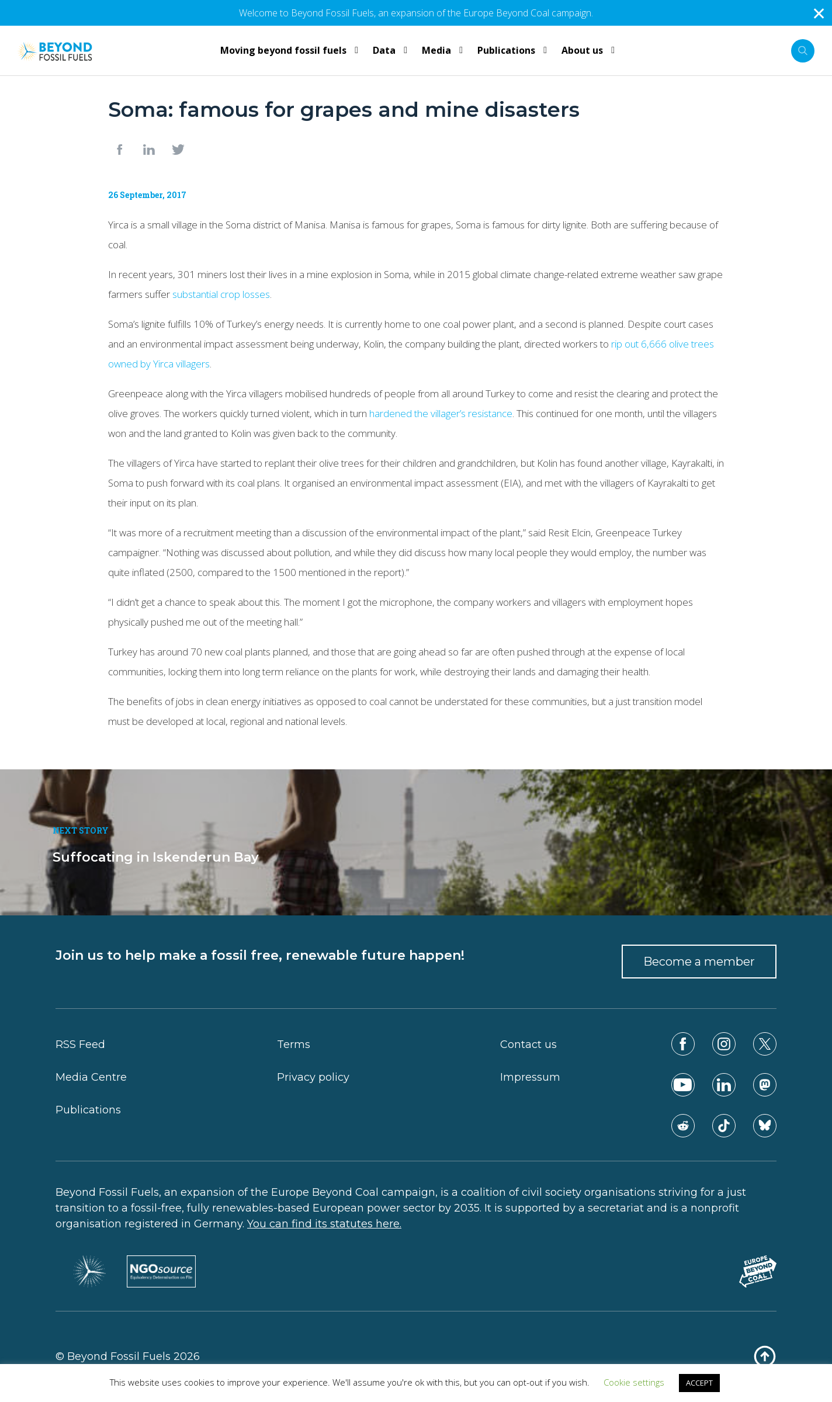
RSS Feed (80, 1044)
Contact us (528, 1044)
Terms (293, 1044)
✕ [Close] (819, 13)
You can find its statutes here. (324, 1223)
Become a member (699, 962)
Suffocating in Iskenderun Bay (156, 857)
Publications (88, 1109)
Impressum (530, 1077)
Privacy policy (313, 1077)
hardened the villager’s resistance (440, 413)
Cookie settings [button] (634, 1382)
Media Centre (91, 1077)
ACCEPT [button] (699, 1382)
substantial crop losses (221, 294)
